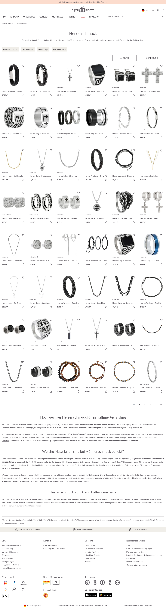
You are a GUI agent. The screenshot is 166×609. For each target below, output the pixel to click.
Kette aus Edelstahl (139, 465)
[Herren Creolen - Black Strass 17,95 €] (124, 335)
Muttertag (57, 17)
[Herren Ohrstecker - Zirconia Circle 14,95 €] (42, 250)
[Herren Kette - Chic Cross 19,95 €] (42, 292)
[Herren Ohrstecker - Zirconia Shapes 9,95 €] (14, 208)
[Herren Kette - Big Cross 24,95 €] (14, 292)
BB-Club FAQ (7, 548)
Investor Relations (92, 552)
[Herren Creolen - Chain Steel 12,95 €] (69, 250)
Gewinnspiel (90, 545)
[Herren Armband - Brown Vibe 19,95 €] (97, 165)
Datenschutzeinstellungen (136, 565)
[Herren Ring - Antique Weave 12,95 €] (14, 123)
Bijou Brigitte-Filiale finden (54, 548)
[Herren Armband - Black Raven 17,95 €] (14, 81)
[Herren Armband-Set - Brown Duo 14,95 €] (69, 377)
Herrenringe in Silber (124, 437)
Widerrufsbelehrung (134, 561)
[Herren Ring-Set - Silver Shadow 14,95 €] (69, 123)
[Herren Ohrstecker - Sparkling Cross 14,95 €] (152, 81)
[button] (152, 10)
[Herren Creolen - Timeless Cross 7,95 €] (69, 208)
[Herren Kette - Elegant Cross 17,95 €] (69, 81)
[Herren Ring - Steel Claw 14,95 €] (124, 208)
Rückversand (7, 555)
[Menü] (124, 58)
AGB (128, 545)
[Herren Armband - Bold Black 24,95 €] (42, 81)
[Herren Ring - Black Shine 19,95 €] (124, 250)
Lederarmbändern (58, 475)
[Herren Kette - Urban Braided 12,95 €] (14, 250)
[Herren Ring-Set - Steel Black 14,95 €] (97, 123)
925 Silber (43, 17)
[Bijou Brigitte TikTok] (87, 582)
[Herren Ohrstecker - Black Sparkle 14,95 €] (14, 335)
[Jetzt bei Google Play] (105, 595)
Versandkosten (88, 605)
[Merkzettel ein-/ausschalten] (23, 66)
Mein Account (7, 558)
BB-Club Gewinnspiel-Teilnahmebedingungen (144, 555)
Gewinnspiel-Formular (94, 548)
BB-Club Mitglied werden (12, 545)
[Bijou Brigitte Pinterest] (110, 582)
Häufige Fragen (8, 561)
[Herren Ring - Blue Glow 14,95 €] (152, 250)
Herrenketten (27, 434)
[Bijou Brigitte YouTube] (117, 582)
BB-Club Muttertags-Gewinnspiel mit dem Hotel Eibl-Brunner (83, 2)
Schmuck (14, 17)
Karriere (88, 561)
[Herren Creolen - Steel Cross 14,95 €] (152, 208)
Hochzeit (71, 17)
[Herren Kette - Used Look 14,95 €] (14, 377)
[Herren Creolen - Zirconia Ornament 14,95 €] (42, 208)
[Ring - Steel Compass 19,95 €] (42, 335)
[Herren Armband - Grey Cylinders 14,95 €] (124, 377)
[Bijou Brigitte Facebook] (102, 582)
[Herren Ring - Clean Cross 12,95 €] (42, 123)
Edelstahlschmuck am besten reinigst (47, 465)
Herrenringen (59, 434)
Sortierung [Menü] (152, 58)
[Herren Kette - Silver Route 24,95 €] (97, 208)
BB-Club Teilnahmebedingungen (139, 548)
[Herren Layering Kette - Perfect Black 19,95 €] (124, 292)
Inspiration (94, 17)
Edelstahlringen (140, 434)
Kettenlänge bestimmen (11, 568)
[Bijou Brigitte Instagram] (95, 582)
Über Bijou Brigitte (92, 555)
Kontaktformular (50, 545)
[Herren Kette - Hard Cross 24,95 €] (97, 335)
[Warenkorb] (163, 10)
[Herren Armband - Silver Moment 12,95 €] (124, 123)
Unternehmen (90, 558)
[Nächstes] (161, 405)
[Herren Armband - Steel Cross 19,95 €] (152, 123)
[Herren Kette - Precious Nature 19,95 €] (152, 335)
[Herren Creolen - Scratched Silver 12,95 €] (42, 377)
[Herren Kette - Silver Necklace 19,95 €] (69, 165)
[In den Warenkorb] (23, 95)
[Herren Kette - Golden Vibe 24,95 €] (14, 165)
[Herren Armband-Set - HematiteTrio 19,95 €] (97, 250)
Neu (4, 17)
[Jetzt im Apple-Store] (91, 595)
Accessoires (29, 17)
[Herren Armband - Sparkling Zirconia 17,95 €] (152, 377)
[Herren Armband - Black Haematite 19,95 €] (124, 165)
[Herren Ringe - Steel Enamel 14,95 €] (97, 81)
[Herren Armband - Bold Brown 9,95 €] (97, 377)
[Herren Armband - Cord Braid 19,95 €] (69, 292)
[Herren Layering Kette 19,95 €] (152, 165)
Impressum (130, 558)
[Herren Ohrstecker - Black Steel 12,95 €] (124, 81)
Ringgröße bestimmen (10, 565)
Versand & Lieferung (10, 552)
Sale (82, 17)
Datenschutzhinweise (135, 552)
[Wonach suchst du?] (135, 16)
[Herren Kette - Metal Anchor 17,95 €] (42, 165)
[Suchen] (163, 16)
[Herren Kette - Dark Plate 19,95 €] (69, 335)
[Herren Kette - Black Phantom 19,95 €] (97, 292)
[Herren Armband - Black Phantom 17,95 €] (152, 292)
